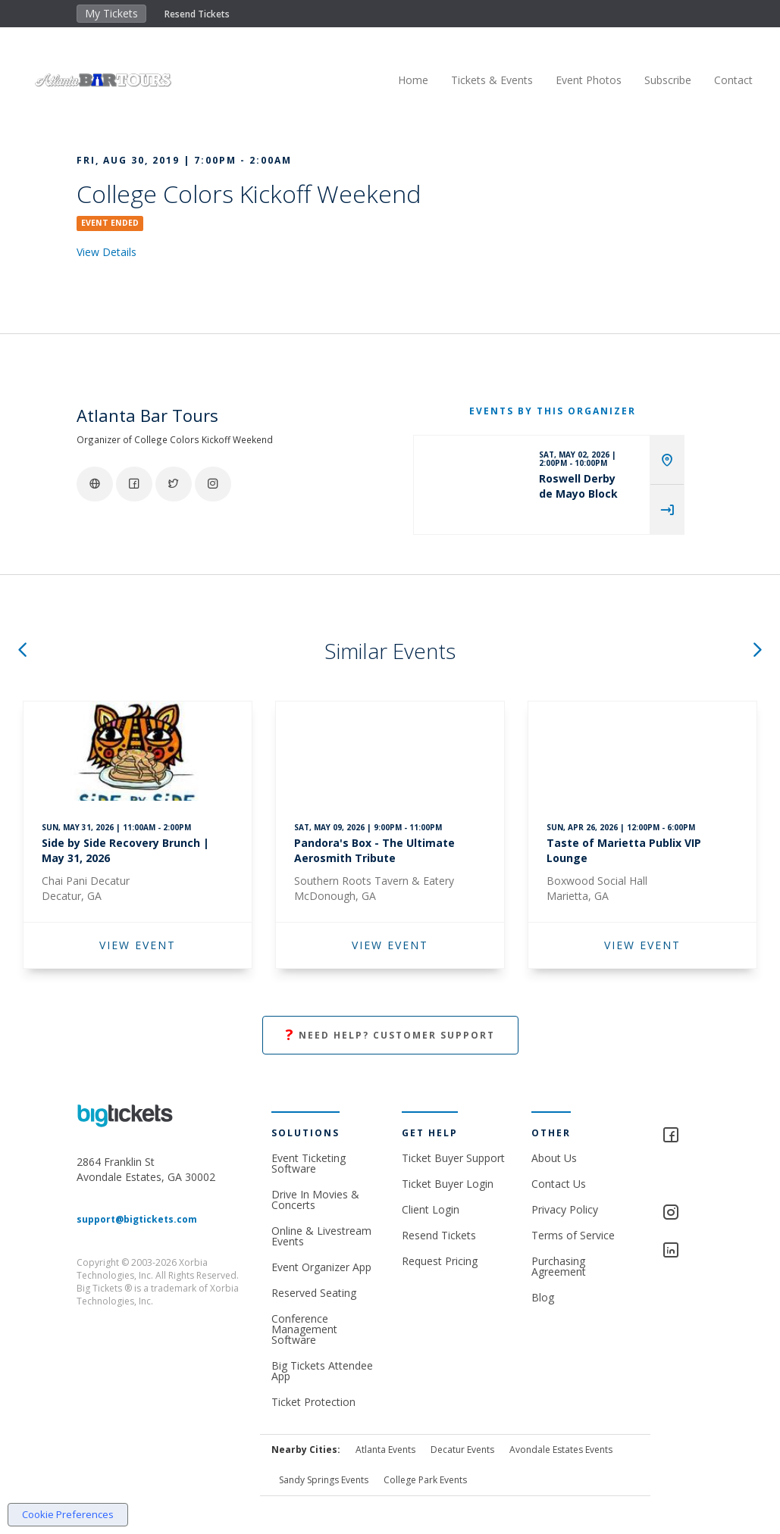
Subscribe (654, 80)
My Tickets (111, 13)
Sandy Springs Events (323, 1479)
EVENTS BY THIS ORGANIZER (552, 411)
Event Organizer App (321, 1267)
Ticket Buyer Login (447, 1183)
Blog (542, 1297)
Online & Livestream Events (321, 1235)
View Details (106, 252)
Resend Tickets (197, 14)
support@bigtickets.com (137, 1219)
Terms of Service (573, 1235)
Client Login (430, 1209)
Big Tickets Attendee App (322, 1370)
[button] (22, 651)
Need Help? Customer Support (390, 1035)
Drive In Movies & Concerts (315, 1199)
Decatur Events (462, 1449)
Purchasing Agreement (558, 1266)
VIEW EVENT (137, 945)
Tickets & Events (479, 80)
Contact (720, 80)
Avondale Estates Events (560, 1449)
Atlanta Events (385, 1449)
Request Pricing (440, 1261)
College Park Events (425, 1479)
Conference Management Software (304, 1329)
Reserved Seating (313, 1293)
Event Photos (576, 80)
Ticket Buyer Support (453, 1158)
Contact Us (558, 1183)
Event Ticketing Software (308, 1163)
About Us (554, 1158)
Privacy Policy (564, 1209)
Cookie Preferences (68, 1514)
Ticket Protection (313, 1402)
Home (400, 80)
